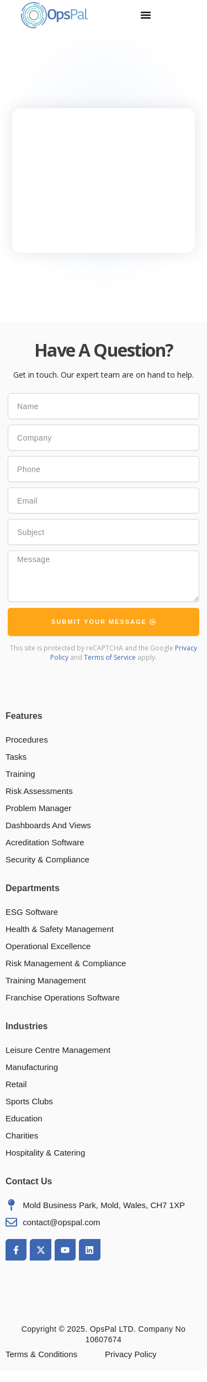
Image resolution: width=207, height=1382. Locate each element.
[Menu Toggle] (146, 15)
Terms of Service (110, 657)
